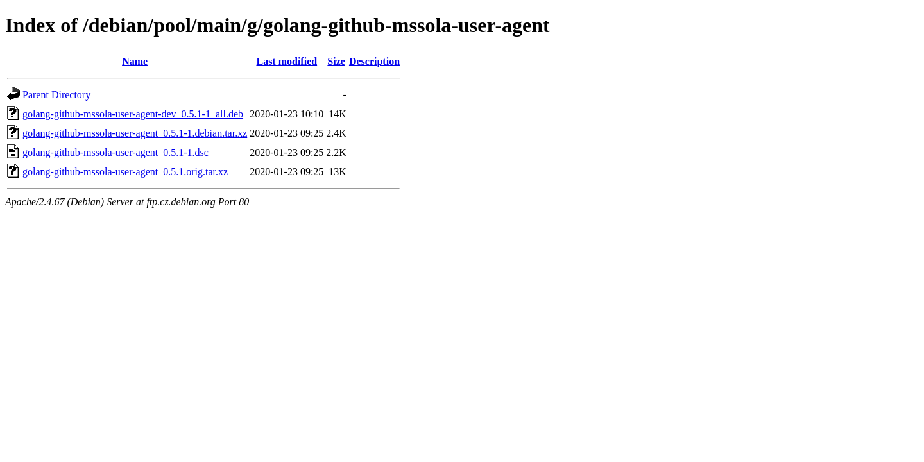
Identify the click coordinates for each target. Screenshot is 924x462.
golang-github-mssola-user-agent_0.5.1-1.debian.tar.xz (134, 133)
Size (336, 61)
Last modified (286, 61)
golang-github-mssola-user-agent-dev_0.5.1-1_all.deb (132, 113)
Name (135, 61)
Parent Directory (56, 94)
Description (374, 61)
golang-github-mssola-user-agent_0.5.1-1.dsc (115, 152)
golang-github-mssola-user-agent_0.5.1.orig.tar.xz (125, 171)
